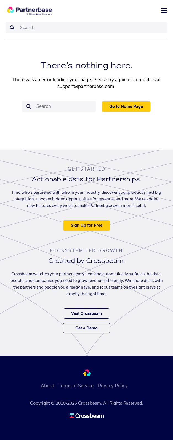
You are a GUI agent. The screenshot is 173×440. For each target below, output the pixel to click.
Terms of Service (76, 386)
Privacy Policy (113, 386)
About (47, 386)
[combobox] (92, 27)
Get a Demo (86, 328)
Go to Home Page (126, 107)
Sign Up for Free (86, 225)
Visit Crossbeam (86, 314)
